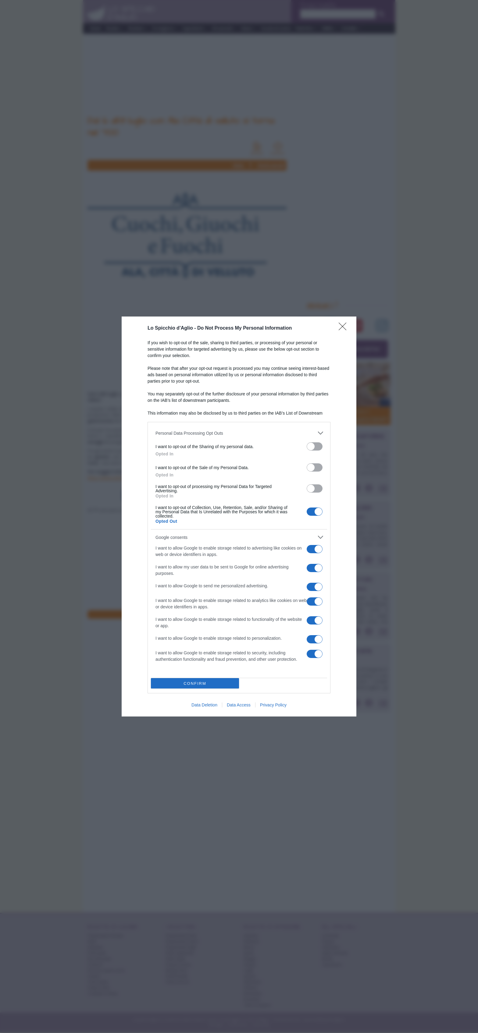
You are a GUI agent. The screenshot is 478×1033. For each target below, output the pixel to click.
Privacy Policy (273, 704)
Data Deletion (204, 704)
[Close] (344, 328)
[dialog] (239, 516)
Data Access (239, 704)
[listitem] (239, 433)
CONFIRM (195, 683)
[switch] (315, 446)
